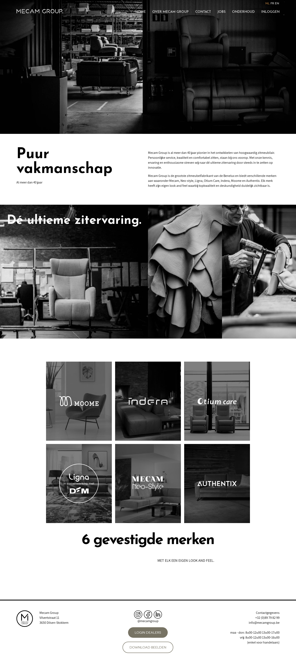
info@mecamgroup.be (264, 622)
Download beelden (148, 647)
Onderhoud (243, 12)
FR (272, 3)
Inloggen (270, 12)
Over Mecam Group (170, 12)
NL (267, 3)
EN (277, 3)
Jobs (221, 12)
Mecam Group (49, 613)
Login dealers (148, 632)
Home (140, 12)
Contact (203, 12)
